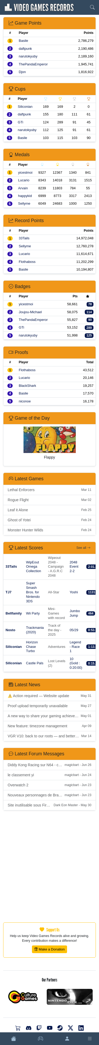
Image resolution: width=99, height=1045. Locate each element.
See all (83, 548)
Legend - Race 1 (75, 646)
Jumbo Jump (75, 613)
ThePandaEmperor (33, 64)
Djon (22, 72)
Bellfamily (14, 613)
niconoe (25, 401)
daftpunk (25, 49)
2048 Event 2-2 (74, 566)
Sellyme (24, 203)
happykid (25, 196)
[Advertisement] (49, 866)
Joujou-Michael (30, 312)
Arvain (23, 188)
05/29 (74, 630)
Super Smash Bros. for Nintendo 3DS (33, 592)
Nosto (10, 630)
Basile (23, 41)
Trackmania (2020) (35, 630)
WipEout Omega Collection (33, 566)
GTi (20, 122)
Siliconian (25, 107)
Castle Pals (34, 663)
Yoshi (74, 592)
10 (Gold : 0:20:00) (76, 663)
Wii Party (33, 613)
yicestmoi (25, 172)
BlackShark (27, 386)
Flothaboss (27, 262)
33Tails (24, 238)
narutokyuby (28, 56)
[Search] (92, 7)
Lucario (24, 180)
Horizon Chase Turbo (32, 646)
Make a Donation (49, 949)
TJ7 (8, 592)
